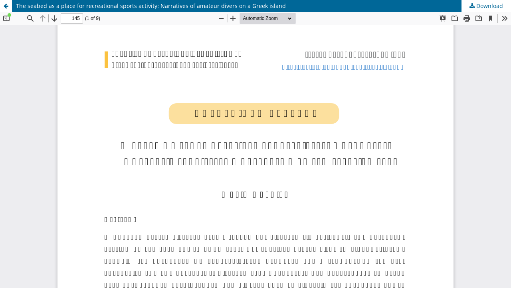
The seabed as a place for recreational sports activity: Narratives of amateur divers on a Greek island (151, 6)
